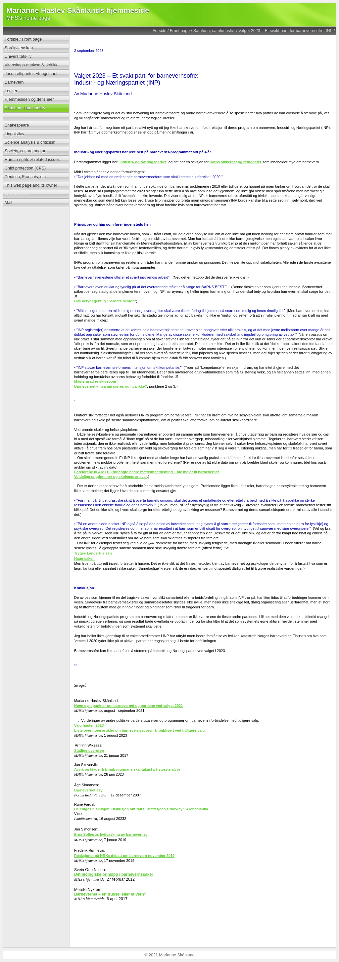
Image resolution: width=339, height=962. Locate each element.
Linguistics (14, 134)
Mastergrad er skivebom (95, 381)
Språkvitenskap (19, 48)
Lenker (11, 91)
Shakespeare (17, 125)
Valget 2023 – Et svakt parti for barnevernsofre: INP (285, 30)
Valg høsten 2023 (89, 725)
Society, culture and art (26, 151)
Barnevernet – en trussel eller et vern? (110, 894)
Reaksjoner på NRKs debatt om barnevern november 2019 (124, 856)
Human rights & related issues (32, 159)
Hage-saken (84, 558)
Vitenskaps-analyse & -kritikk (31, 65)
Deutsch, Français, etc (25, 176)
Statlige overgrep (89, 750)
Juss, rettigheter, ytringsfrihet (31, 73)
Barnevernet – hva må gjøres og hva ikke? (110, 386)
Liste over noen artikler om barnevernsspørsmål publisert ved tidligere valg (139, 730)
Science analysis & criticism (30, 142)
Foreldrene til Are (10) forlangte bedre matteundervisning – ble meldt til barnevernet (146, 472)
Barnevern (14, 82)
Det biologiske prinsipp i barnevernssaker (113, 874)
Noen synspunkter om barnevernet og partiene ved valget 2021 (128, 706)
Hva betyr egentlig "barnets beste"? (105, 301)
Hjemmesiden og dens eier (29, 99)
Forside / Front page (171, 30)
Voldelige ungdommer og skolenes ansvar (110, 477)
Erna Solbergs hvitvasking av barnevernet (110, 834)
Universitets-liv (18, 56)
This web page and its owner (31, 185)
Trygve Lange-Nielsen (93, 553)
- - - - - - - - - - (17, 116)
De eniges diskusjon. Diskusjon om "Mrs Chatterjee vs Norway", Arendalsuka (141, 809)
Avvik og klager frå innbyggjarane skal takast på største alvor (127, 769)
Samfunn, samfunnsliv (214, 30)
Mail (8, 202)
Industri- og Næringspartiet (143, 162)
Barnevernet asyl (89, 790)
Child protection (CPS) (25, 168)
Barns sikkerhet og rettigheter (236, 162)
